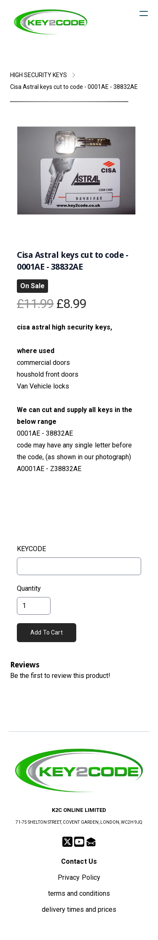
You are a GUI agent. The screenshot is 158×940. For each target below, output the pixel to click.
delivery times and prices (79, 909)
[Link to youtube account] (79, 841)
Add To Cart (46, 632)
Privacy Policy (79, 877)
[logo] (50, 22)
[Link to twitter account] (67, 841)
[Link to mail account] (91, 841)
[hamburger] (143, 13)
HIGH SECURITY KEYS (38, 75)
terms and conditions (79, 893)
